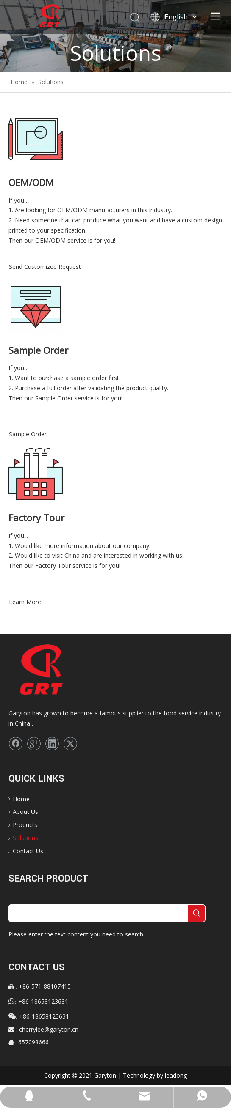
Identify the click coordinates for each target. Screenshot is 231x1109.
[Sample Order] (35, 306)
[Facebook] (15, 743)
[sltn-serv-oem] (35, 139)
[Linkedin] (52, 743)
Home (21, 799)
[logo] (55, 670)
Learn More (25, 602)
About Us (25, 812)
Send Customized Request (45, 267)
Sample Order (28, 434)
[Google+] (34, 743)
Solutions (25, 838)
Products (25, 825)
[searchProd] (98, 913)
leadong (176, 1075)
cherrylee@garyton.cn (48, 1029)
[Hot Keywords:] (196, 913)
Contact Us (28, 851)
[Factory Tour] (35, 474)
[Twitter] (70, 743)
